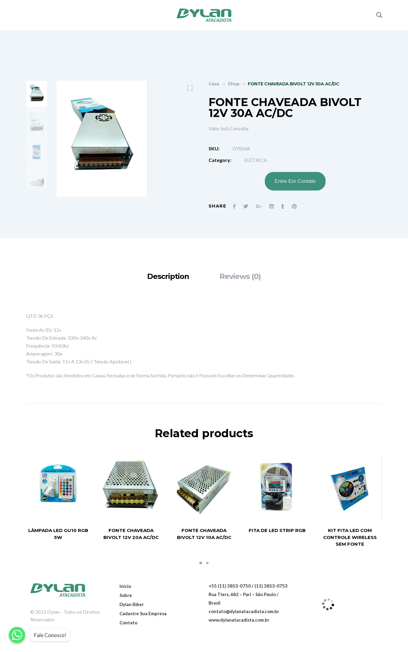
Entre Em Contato (295, 181)
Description (168, 276)
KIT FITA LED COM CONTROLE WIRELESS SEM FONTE (350, 537)
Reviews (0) (240, 276)
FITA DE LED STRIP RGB (277, 530)
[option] (36, 94)
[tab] (168, 276)
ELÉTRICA (255, 160)
